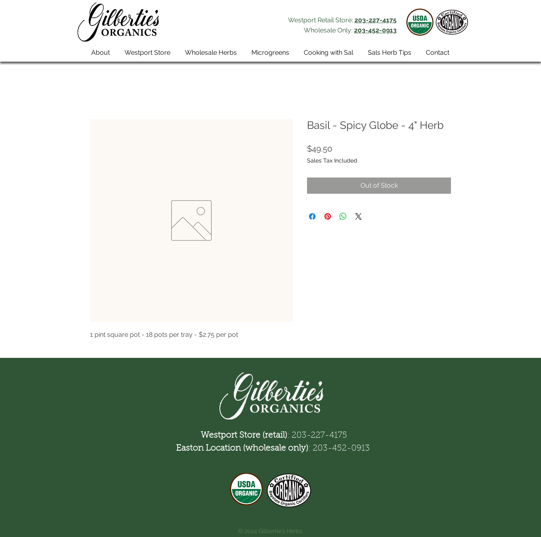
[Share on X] (358, 216)
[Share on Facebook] (312, 216)
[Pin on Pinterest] (328, 216)
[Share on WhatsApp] (343, 216)
